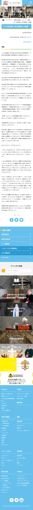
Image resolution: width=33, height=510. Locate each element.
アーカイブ (20, 465)
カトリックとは (6, 451)
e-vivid (3, 403)
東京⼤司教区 (6, 417)
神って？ (4, 458)
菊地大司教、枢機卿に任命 (12, 347)
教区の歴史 (6, 230)
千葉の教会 (6, 426)
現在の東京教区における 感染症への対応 (16, 309)
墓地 (3, 440)
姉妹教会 (4, 428)
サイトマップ (20, 476)
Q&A (16, 323)
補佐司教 (19, 402)
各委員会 (4, 435)
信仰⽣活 (19, 421)
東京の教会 (6, 423)
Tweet (16, 220)
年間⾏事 (4, 405)
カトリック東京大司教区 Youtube (21, 500)
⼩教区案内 (5, 421)
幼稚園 (3, 437)
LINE (21, 220)
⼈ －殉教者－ (6, 244)
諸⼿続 (19, 428)
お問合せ (19, 471)
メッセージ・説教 (22, 396)
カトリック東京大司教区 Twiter (16, 500)
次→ (18, 215)
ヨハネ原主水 (6, 253)
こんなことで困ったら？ (24, 430)
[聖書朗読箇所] (27, 42)
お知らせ (4, 389)
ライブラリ (5, 257)
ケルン (5, 430)
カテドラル (5, 445)
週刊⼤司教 (20, 398)
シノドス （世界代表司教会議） (16, 337)
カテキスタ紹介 (21, 458)
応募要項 (19, 455)
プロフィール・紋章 (22, 394)
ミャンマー (6, 433)
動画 (3, 408)
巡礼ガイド (5, 490)
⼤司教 (19, 389)
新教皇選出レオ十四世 (16, 364)
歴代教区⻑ (5, 234)
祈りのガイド (20, 426)
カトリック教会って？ (8, 460)
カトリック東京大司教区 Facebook (12, 500)
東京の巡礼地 (6, 239)
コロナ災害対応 (6, 410)
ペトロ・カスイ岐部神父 (9, 248)
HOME (3, 20)
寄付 (3, 442)
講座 (18, 417)
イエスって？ (5, 455)
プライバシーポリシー (23, 481)
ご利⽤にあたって (22, 478)
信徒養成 (19, 451)
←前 (14, 215)
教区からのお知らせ (7, 394)
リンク (3, 465)
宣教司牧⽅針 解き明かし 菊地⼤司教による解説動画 (16, 296)
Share (12, 220)
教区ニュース (5, 396)
